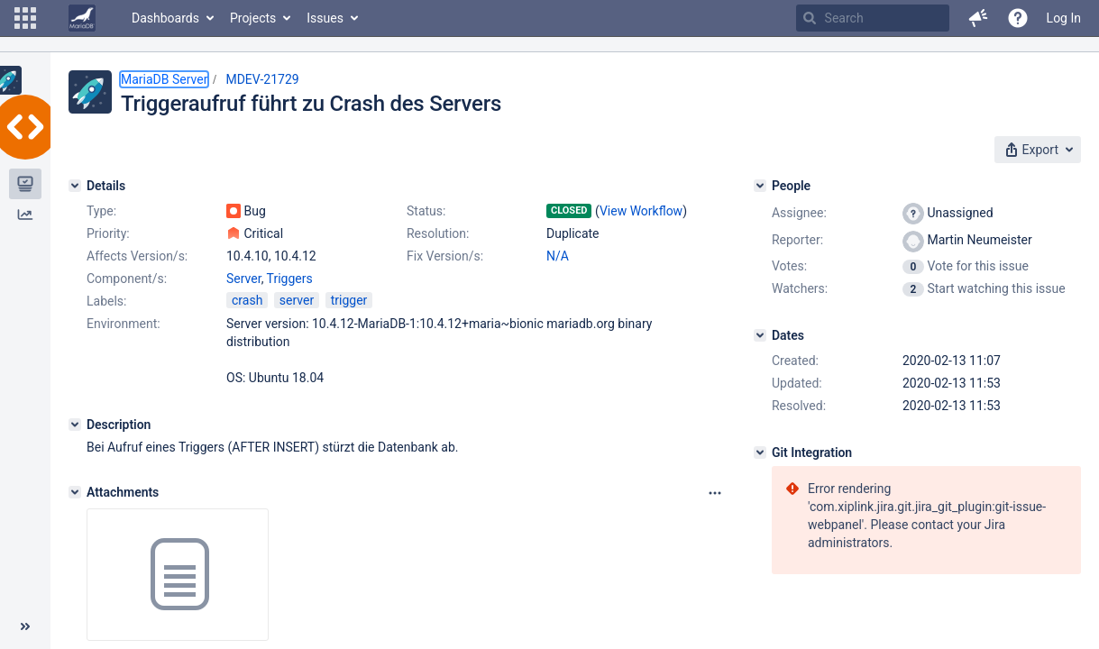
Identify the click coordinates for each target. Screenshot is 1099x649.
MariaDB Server (164, 79)
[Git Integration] (760, 452)
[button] (25, 18)
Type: (101, 211)
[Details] (75, 185)
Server (243, 278)
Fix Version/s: (445, 256)
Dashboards (165, 18)
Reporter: (797, 240)
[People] (760, 185)
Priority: (108, 233)
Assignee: (799, 213)
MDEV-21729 (261, 79)
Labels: (106, 301)
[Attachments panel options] (715, 493)
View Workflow (641, 211)
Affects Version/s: (137, 256)
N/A (557, 256)
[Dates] (760, 335)
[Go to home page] (82, 18)
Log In (1064, 18)
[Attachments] (75, 492)
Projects (253, 18)
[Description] (75, 424)
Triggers (290, 278)
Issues (325, 18)
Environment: (123, 323)
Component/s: (127, 278)
